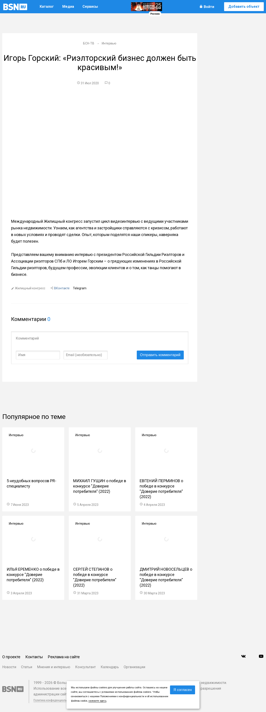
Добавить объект (244, 6)
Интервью (16, 435)
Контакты (34, 656)
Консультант (85, 667)
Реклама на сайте (64, 656)
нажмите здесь (97, 700)
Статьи (26, 667)
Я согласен (182, 690)
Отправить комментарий (160, 355)
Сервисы (90, 6)
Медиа (68, 6)
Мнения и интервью (53, 667)
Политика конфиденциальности (53, 700)
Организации (134, 667)
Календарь (110, 667)
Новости (9, 667)
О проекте (11, 656)
